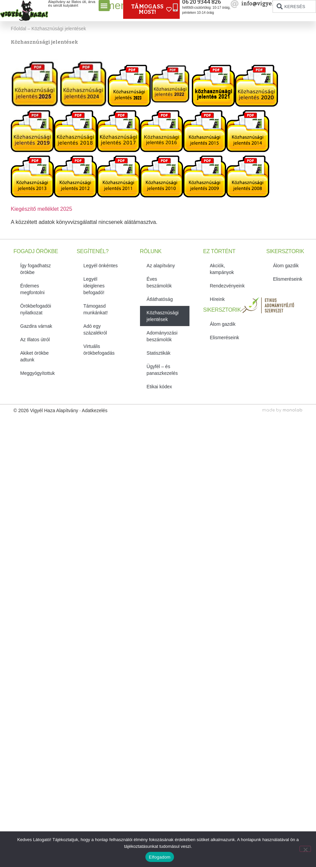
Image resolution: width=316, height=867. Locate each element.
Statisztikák (159, 353)
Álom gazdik (222, 324)
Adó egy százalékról (95, 329)
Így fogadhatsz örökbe (35, 269)
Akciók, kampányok (222, 269)
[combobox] (294, 6)
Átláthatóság (160, 299)
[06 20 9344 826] (175, 7)
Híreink (217, 299)
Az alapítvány (161, 265)
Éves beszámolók (159, 282)
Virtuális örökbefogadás (99, 350)
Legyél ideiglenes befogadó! (94, 285)
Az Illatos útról (35, 339)
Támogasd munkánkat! (95, 309)
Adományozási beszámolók (162, 336)
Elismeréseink (224, 337)
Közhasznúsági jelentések (163, 316)
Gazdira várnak (36, 326)
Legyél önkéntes (100, 265)
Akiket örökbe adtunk (34, 356)
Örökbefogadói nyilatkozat (35, 309)
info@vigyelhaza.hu (268, 3)
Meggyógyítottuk (37, 373)
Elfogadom (159, 857)
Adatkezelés (94, 410)
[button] (104, 5)
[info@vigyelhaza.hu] (235, 4)
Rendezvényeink (227, 285)
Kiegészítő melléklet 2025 (41, 209)
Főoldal (18, 28)
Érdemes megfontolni (32, 289)
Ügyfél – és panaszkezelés (162, 370)
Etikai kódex (159, 386)
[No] (305, 849)
